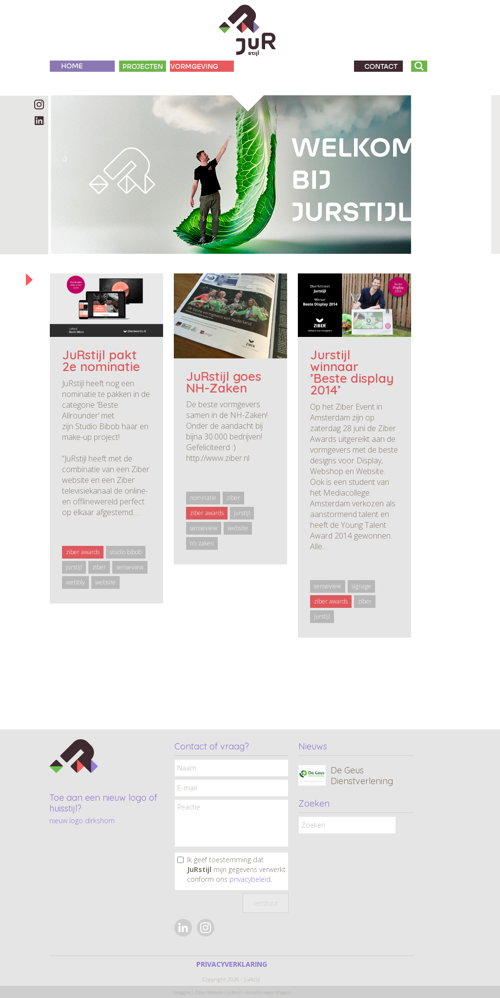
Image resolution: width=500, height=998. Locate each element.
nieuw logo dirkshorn (82, 820)
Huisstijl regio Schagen (267, 992)
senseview (130, 567)
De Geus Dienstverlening (362, 776)
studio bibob (126, 552)
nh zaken (202, 543)
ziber (99, 567)
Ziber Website (209, 992)
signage (361, 586)
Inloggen (181, 992)
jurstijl (74, 567)
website (105, 582)
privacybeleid (250, 879)
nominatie (203, 498)
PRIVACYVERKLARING (231, 964)
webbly (75, 582)
